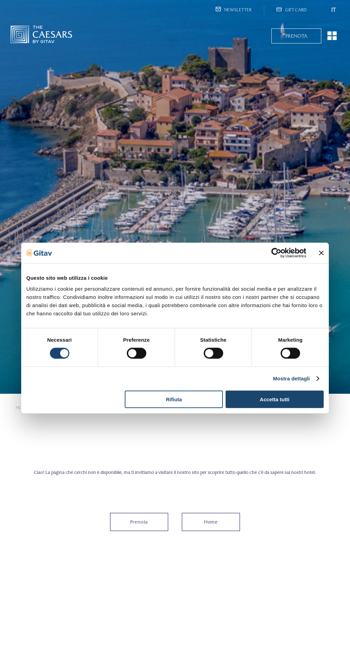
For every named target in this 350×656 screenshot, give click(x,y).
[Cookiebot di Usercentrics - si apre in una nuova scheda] (276, 253)
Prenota (296, 36)
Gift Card (292, 9)
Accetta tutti (275, 399)
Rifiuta (174, 399)
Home (211, 522)
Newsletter (234, 9)
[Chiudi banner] (321, 253)
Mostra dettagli (291, 378)
